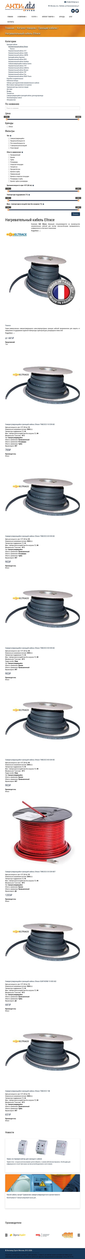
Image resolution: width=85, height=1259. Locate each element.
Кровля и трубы (14, 171)
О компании (22, 17)
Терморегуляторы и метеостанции (17, 87)
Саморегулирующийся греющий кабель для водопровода (25, 96)
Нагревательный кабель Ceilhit (18, 53)
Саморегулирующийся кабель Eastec (20, 64)
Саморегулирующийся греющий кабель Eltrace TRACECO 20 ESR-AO (30, 536)
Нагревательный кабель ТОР (17, 72)
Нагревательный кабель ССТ (17, 51)
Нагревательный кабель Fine (17, 74)
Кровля (11, 157)
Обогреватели (11, 100)
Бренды (62, 17)
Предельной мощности (16, 141)
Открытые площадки (15, 164)
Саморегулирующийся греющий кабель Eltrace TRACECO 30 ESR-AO (30, 648)
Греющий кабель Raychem (16, 57)
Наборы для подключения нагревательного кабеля (23, 83)
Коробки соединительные (15, 78)
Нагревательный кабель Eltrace (18, 47)
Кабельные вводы (12, 81)
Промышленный (14, 155)
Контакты (10, 22)
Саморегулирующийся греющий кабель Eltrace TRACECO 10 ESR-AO (30, 424)
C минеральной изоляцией (17, 145)
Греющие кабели (47, 28)
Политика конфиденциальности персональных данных (22, 1252)
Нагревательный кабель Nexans (18, 70)
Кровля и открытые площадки (18, 176)
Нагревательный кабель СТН (17, 66)
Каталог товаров (48, 17)
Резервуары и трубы (15, 179)
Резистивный (13, 148)
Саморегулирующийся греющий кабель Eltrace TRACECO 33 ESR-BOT (30, 872)
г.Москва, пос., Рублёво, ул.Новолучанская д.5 (63, 6)
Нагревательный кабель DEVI (17, 59)
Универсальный (14, 174)
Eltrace (10, 126)
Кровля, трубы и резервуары (18, 181)
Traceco (12, 49)
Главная (10, 17)
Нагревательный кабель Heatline (18, 61)
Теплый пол (10, 93)
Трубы (11, 160)
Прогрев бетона (14, 169)
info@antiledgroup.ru (71, 2)
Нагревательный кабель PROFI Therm (19, 76)
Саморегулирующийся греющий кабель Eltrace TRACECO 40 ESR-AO (30, 760)
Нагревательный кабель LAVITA (18, 55)
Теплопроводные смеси (14, 98)
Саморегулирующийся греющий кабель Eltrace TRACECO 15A (27, 1091)
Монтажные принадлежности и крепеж (19, 85)
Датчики (9, 89)
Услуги (34, 17)
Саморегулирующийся (16, 138)
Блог (70, 17)
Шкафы (9, 91)
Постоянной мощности (16, 143)
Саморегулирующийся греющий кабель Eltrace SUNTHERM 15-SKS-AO (30, 981)
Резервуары (13, 162)
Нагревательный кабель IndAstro (18, 68)
